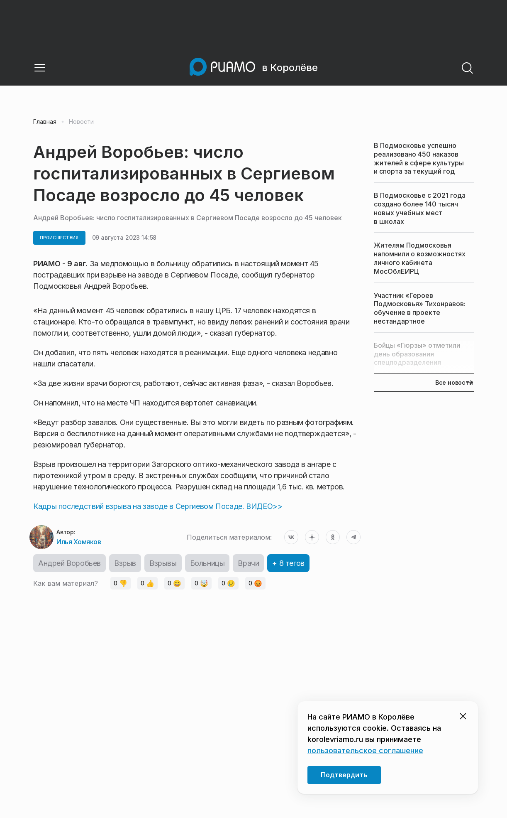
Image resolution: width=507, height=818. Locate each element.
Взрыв (125, 563)
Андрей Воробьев (69, 563)
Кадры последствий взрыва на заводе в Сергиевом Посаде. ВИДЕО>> (158, 506)
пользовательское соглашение (365, 750)
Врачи (248, 563)
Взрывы (163, 563)
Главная (44, 122)
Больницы (207, 563)
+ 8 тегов (288, 563)
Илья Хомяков (78, 542)
